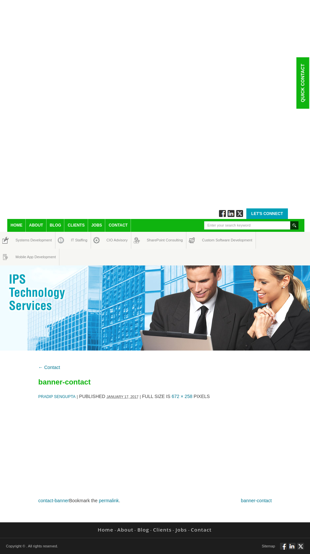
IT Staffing (75, 240)
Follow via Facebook (222, 213)
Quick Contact (302, 83)
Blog (55, 225)
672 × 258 (182, 396)
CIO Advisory (111, 240)
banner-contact (256, 500)
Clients (76, 225)
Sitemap (268, 546)
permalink (109, 500)
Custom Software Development (209, 240)
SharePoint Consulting (153, 240)
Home (16, 225)
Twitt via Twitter (239, 213)
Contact (118, 225)
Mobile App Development (21, 257)
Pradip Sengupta (57, 396)
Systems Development (21, 240)
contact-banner (53, 500)
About (36, 225)
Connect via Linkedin (231, 213)
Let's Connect (267, 213)
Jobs (96, 225)
